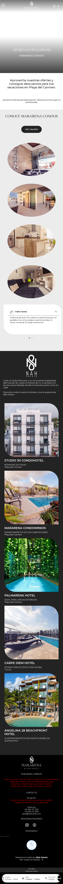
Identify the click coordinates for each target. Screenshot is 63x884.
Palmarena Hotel (19, 595)
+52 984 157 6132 (31, 809)
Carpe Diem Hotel (19, 663)
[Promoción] (51, 879)
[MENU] (3, 5)
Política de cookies (31, 871)
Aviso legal (31, 869)
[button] (29, 337)
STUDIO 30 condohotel (24, 460)
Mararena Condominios (25, 528)
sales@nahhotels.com (31, 814)
